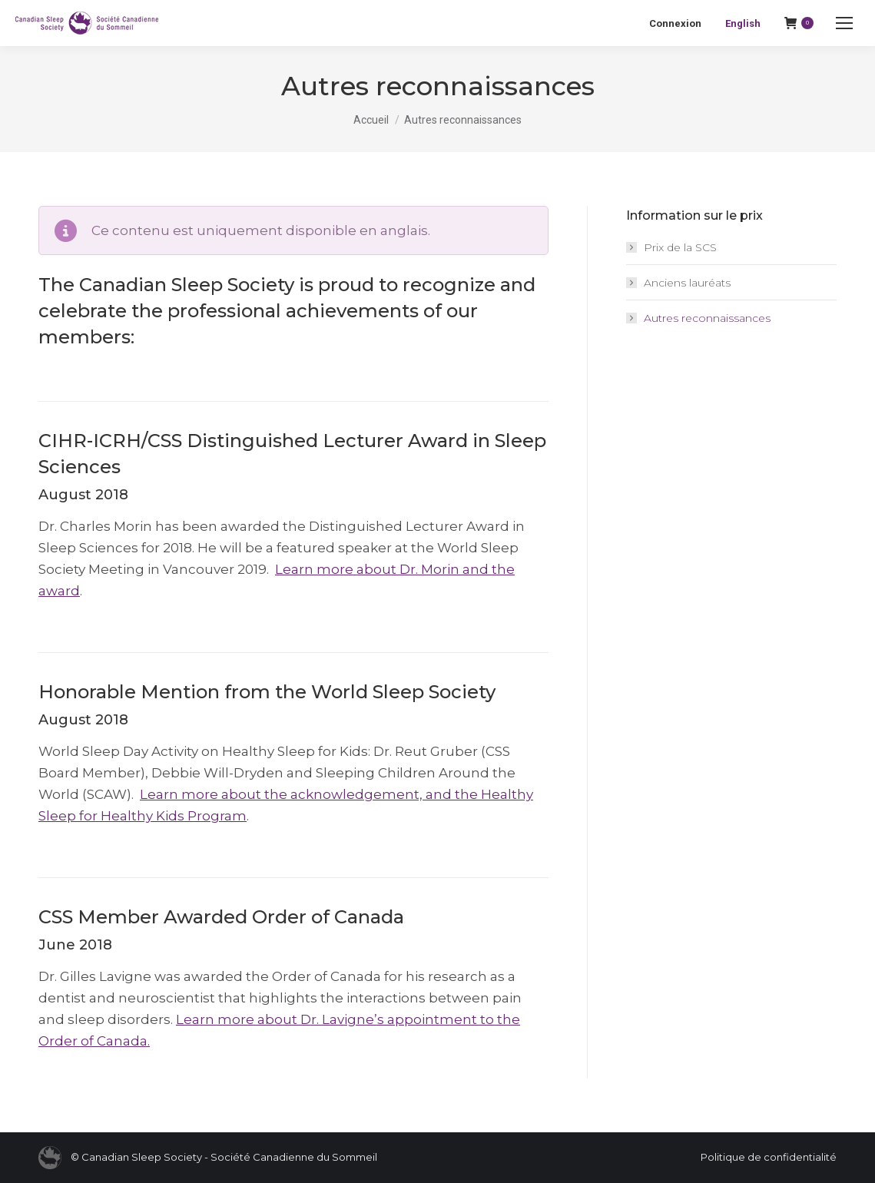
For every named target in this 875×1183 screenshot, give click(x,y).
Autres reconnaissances (707, 318)
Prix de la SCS (680, 247)
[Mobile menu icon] (844, 23)
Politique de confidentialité (769, 1157)
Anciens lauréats (687, 283)
